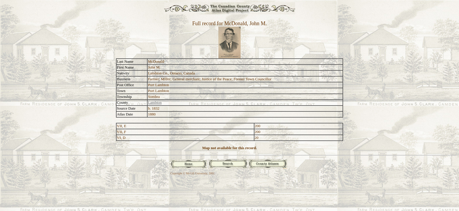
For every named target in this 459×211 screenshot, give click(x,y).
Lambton (155, 102)
